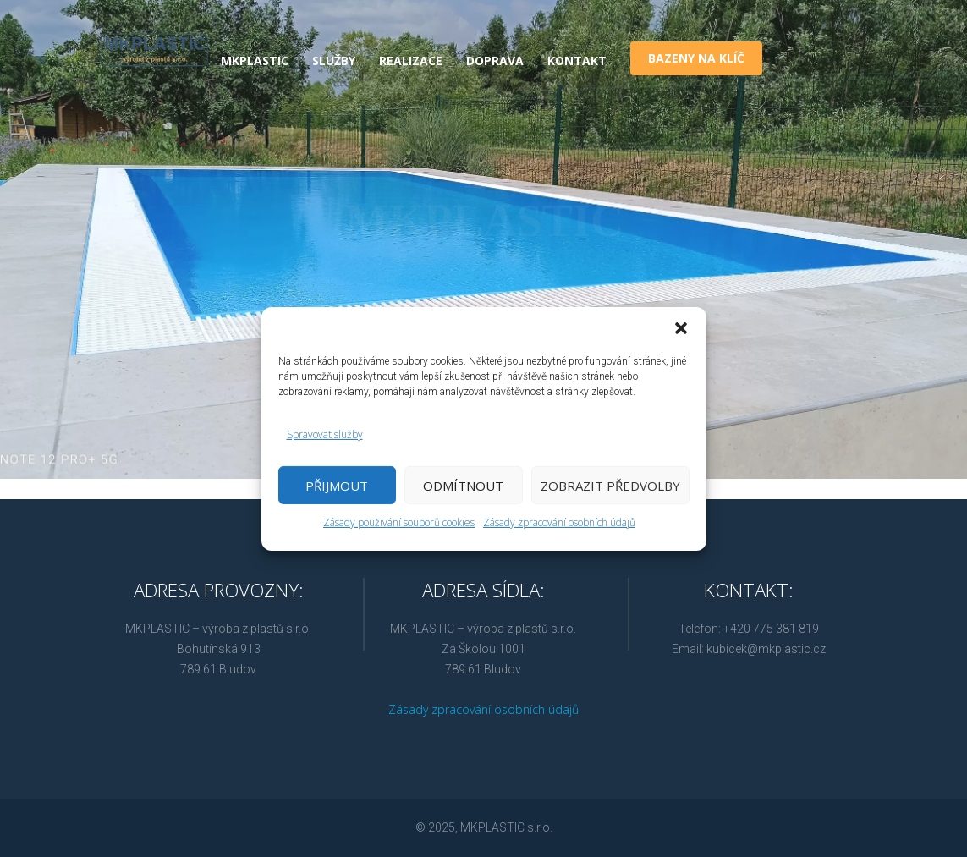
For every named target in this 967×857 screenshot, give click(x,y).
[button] (681, 327)
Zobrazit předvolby (610, 485)
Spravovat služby (325, 434)
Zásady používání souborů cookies (399, 522)
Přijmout (336, 485)
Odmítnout (463, 485)
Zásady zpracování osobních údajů (559, 522)
